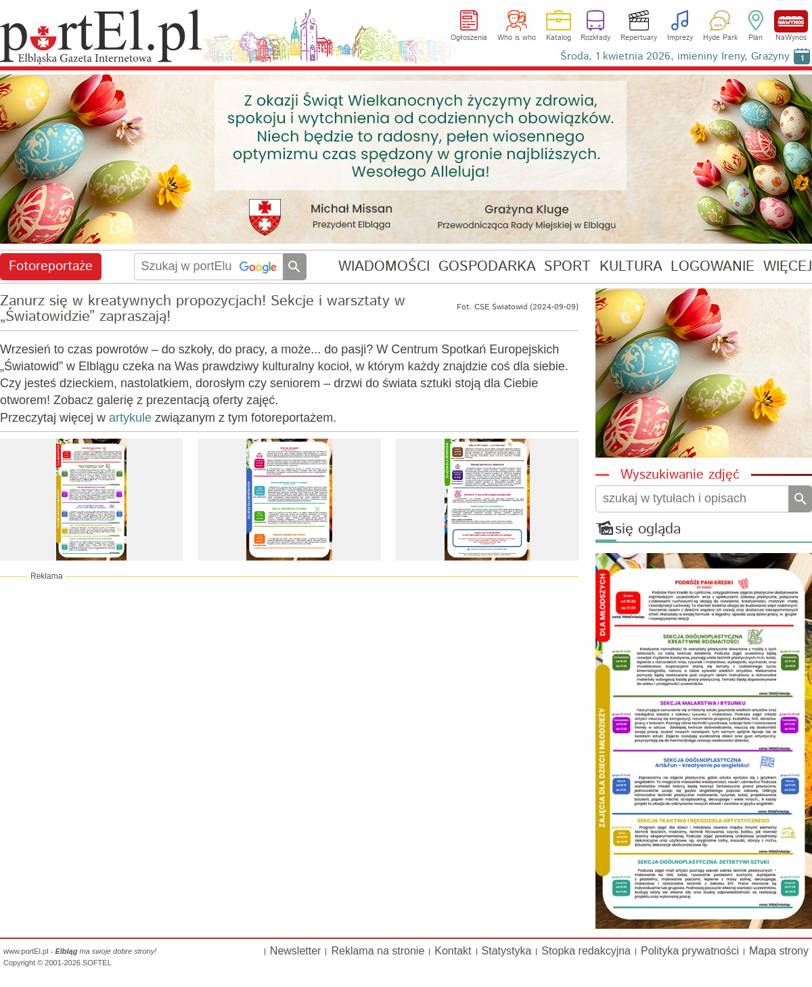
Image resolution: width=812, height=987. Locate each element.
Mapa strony (779, 951)
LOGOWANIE (712, 266)
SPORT (567, 266)
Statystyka (507, 951)
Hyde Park (720, 37)
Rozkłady (595, 37)
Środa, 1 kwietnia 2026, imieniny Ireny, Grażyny (675, 56)
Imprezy (680, 37)
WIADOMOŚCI (384, 266)
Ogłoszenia (469, 37)
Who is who (516, 37)
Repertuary (639, 37)
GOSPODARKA (487, 266)
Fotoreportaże (51, 266)
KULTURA (631, 266)
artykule (130, 417)
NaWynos (791, 21)
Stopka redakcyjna (586, 951)
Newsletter (295, 951)
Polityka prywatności (690, 951)
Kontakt (452, 951)
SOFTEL (97, 963)
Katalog (558, 37)
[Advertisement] (289, 687)
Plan (755, 37)
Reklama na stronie (377, 951)
